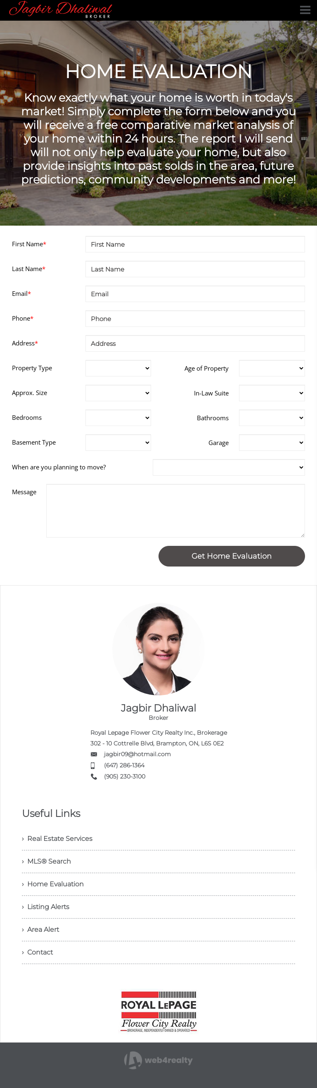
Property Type (32, 368)
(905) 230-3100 (124, 776)
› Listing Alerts (45, 907)
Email (21, 293)
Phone (22, 318)
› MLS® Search (46, 861)
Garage (218, 442)
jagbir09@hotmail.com (137, 754)
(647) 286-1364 (124, 765)
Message (24, 492)
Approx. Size (29, 392)
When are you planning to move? (59, 467)
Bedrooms (27, 417)
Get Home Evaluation (232, 556)
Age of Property (207, 368)
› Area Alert (40, 929)
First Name (29, 244)
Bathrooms (213, 418)
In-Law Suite (211, 393)
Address (25, 343)
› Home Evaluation (53, 884)
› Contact (37, 952)
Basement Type (34, 442)
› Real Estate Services (57, 839)
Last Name (28, 268)
